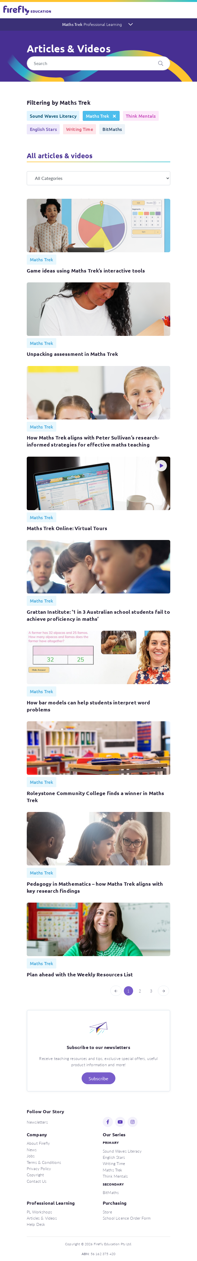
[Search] (98, 63)
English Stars (114, 1157)
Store (107, 1212)
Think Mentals (115, 1176)
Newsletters (37, 1122)
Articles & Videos (42, 1218)
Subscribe (98, 1078)
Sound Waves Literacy (122, 1151)
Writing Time (114, 1163)
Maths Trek (92, 24)
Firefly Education (27, 10)
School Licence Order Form (127, 1218)
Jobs (31, 1156)
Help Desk (36, 1224)
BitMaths (111, 1192)
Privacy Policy (39, 1168)
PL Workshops (39, 1212)
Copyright (35, 1174)
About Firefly (38, 1143)
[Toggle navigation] (189, 10)
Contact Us (37, 1181)
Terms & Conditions (44, 1162)
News (32, 1149)
